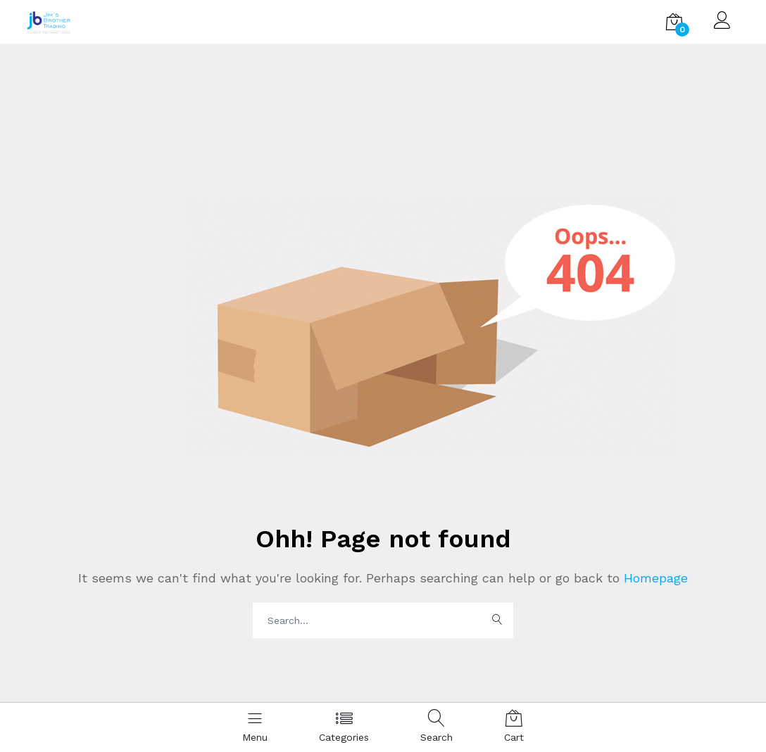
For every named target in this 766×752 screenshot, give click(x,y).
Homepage (654, 578)
